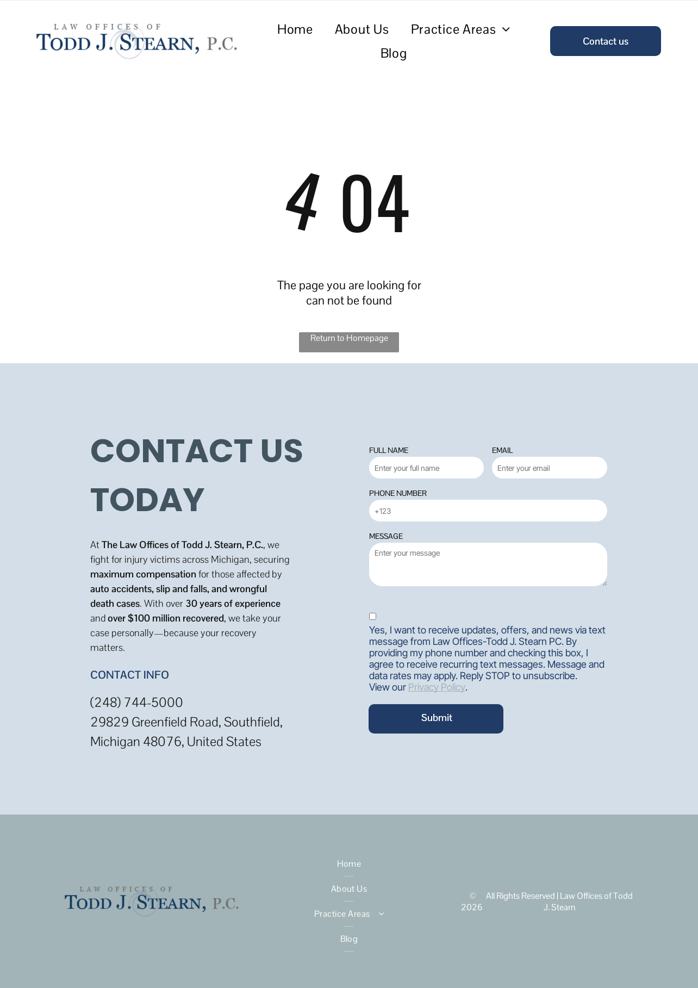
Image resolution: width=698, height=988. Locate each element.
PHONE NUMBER (398, 493)
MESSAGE (386, 536)
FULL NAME (388, 450)
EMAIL (502, 450)
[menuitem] (295, 29)
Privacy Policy (436, 687)
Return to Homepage (349, 338)
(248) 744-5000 (136, 702)
